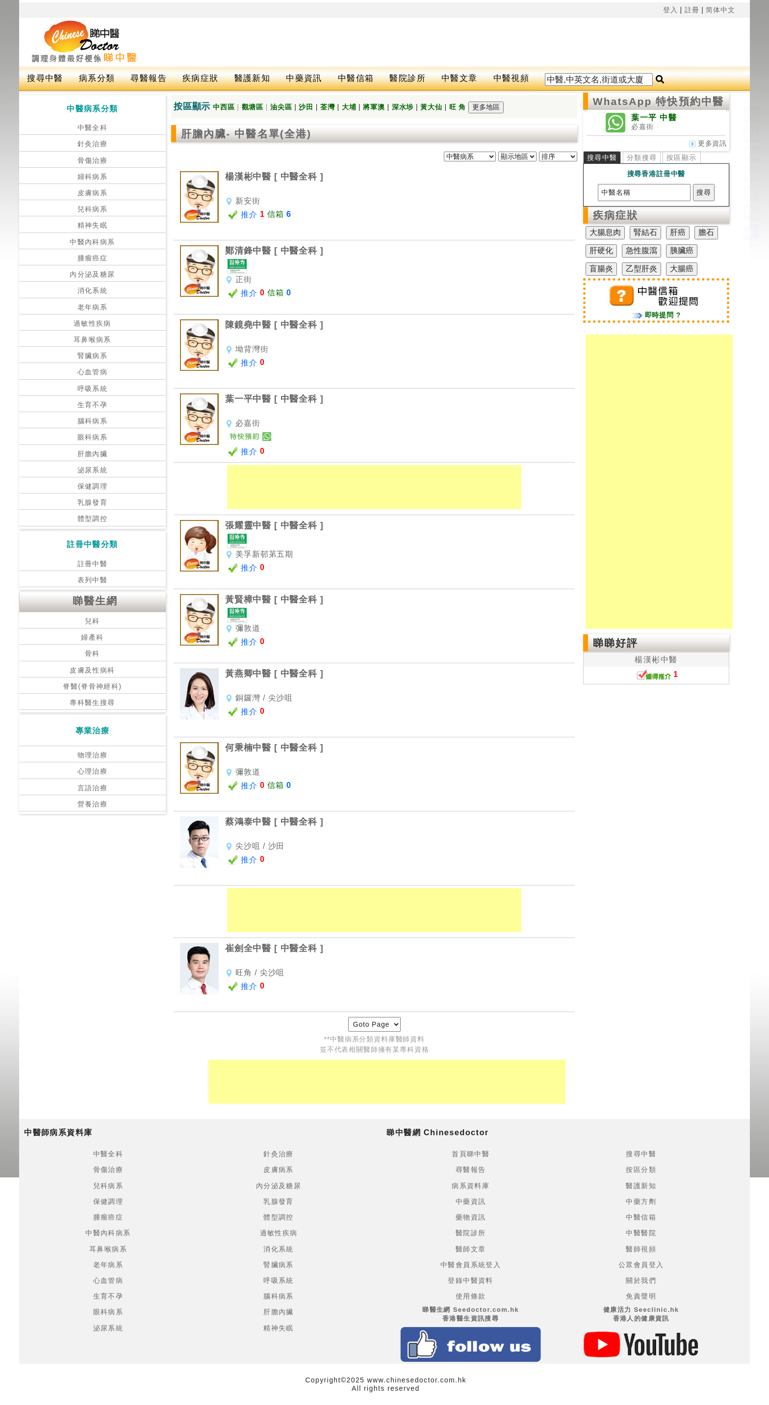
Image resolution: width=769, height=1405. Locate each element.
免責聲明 (641, 1296)
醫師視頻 (641, 1249)
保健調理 (92, 486)
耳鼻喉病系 (92, 339)
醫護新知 (252, 78)
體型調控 (92, 518)
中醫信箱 (356, 78)
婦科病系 (92, 177)
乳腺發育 (92, 502)
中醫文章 (459, 78)
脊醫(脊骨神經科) (92, 686)
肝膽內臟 (92, 454)
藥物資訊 (471, 1217)
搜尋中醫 (45, 78)
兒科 (92, 621)
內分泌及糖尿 (92, 274)
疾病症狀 (200, 78)
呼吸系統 (92, 388)
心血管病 (92, 372)
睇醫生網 (95, 600)
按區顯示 (681, 157)
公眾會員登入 (641, 1265)
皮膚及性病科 (92, 670)
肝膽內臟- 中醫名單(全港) (246, 133)
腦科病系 (92, 421)
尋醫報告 (148, 78)
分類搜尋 (642, 157)
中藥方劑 (641, 1201)
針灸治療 (92, 144)
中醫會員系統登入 (470, 1265)
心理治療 (92, 771)
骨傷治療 (92, 160)
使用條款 (471, 1296)
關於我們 (641, 1280)
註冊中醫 (92, 564)
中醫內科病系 (92, 242)
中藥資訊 (304, 78)
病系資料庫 (470, 1186)
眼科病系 (92, 437)
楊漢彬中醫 (656, 659)
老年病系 (92, 307)
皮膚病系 (92, 193)
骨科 (92, 653)
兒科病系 (92, 209)
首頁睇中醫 (470, 1154)
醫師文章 (471, 1249)
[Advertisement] (426, 42)
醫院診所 (407, 78)
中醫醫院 (641, 1233)
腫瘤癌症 (92, 258)
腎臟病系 (92, 356)
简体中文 (720, 10)
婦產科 (92, 637)
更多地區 (486, 107)
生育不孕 (92, 405)
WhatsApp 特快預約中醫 (658, 101)
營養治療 (92, 804)
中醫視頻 (511, 78)
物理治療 (92, 755)
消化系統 (92, 290)
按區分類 (641, 1169)
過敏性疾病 (92, 323)
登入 (670, 10)
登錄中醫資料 (470, 1280)
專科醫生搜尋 (92, 702)
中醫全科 (92, 127)
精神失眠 (92, 225)
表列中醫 (92, 580)
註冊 (692, 10)
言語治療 (92, 788)
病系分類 (97, 78)
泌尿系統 (92, 470)
